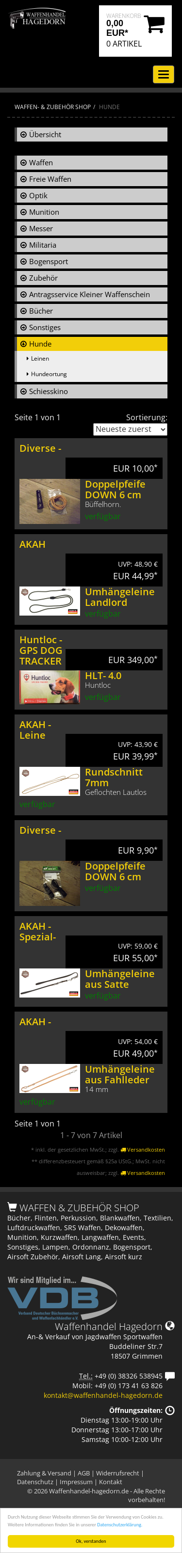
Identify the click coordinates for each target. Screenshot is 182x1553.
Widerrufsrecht (117, 1473)
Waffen (41, 162)
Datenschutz (35, 1481)
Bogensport (48, 261)
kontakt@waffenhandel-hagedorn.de (103, 1395)
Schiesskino (48, 391)
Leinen (40, 358)
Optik (38, 195)
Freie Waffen (50, 179)
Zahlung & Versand (44, 1473)
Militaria (42, 245)
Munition (44, 212)
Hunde (40, 344)
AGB (84, 1473)
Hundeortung (49, 374)
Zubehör (43, 278)
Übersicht (45, 134)
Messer (41, 228)
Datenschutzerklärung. (119, 1524)
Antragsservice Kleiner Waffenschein (89, 294)
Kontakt (110, 1481)
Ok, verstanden (91, 1541)
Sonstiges (45, 327)
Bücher (41, 311)
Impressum (76, 1481)
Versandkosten (142, 1149)
